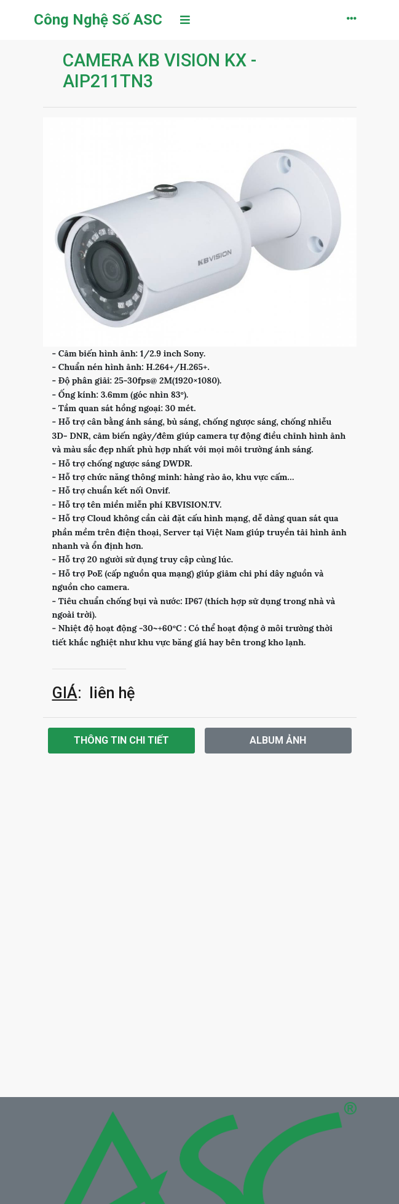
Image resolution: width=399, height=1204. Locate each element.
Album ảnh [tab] (278, 740)
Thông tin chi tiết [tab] (121, 740)
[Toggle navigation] (185, 20)
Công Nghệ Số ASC (98, 19)
